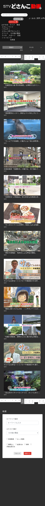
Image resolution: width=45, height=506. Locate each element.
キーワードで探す (12, 419)
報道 (18, 25)
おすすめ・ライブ (8, 25)
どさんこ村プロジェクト (11, 31)
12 (29, 57)
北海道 (12, 40)
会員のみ (20, 444)
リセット (17, 453)
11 (25, 57)
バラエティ (6, 29)
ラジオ (4, 35)
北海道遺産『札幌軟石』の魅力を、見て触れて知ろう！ (24, 169)
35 (43, 57)
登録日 (15, 47)
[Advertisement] (19, 479)
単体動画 (11, 439)
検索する (27, 453)
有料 (27, 444)
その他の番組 (15, 33)
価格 (26, 50)
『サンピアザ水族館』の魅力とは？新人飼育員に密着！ (24, 141)
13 (32, 57)
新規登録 (18, 19)
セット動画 (20, 439)
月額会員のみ (10, 446)
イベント (5, 33)
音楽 (19, 35)
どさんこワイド (7, 27)
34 (39, 57)
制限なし (11, 444)
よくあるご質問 (34, 18)
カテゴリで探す (11, 429)
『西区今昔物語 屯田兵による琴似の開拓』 (20, 253)
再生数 (35, 47)
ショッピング (7, 37)
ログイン (13, 22)
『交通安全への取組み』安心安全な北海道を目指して (23, 197)
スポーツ (12, 35)
